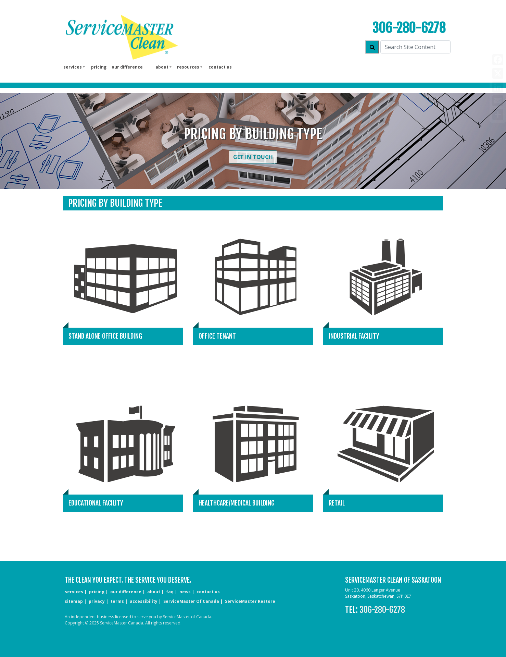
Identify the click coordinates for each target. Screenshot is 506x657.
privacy (97, 601)
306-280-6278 (408, 28)
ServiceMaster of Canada (191, 601)
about (153, 592)
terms (117, 601)
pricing (98, 67)
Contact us (220, 67)
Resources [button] (188, 67)
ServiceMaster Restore (250, 601)
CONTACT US (208, 592)
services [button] (72, 67)
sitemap (74, 601)
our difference (127, 67)
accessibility (143, 601)
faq (170, 592)
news (185, 592)
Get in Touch (253, 157)
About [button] (161, 67)
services (74, 592)
